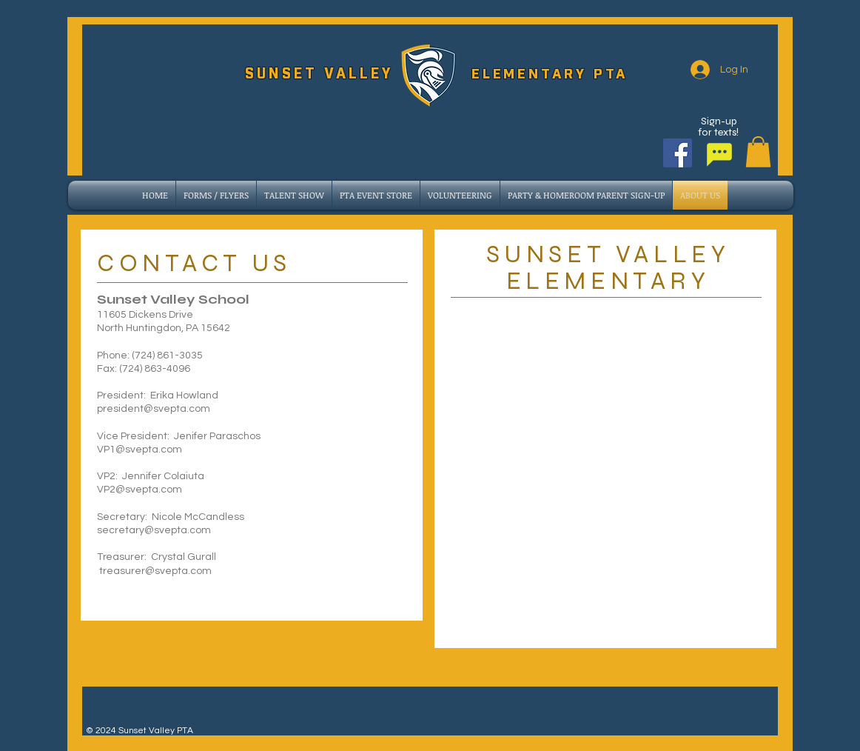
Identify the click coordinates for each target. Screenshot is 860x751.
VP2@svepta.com (139, 489)
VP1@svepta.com (139, 449)
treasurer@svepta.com (155, 571)
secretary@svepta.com (154, 530)
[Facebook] (677, 152)
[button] (758, 151)
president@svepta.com (153, 409)
